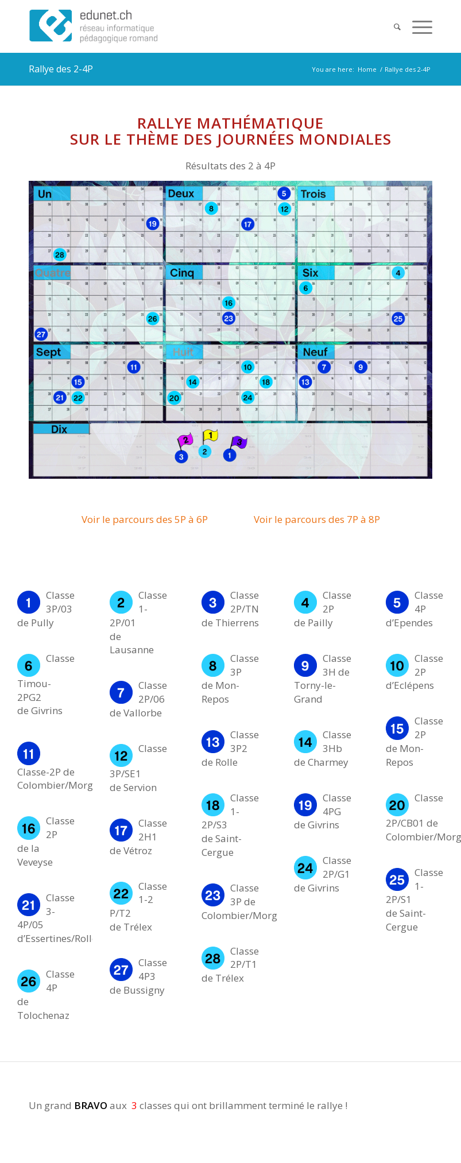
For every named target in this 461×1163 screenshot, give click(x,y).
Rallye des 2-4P (61, 69)
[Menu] (416, 26)
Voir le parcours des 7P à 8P (317, 519)
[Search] (391, 26)
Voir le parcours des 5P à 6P (145, 519)
